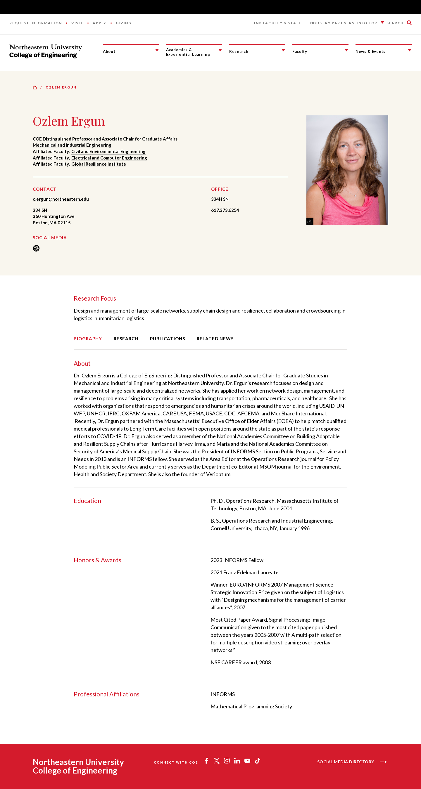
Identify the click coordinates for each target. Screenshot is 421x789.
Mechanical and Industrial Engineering (72, 145)
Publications (167, 338)
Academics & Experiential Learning (188, 52)
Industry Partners (331, 23)
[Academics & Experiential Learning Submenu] (220, 50)
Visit (77, 23)
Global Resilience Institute (98, 164)
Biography (88, 338)
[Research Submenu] (283, 50)
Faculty (299, 51)
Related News (215, 338)
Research (238, 51)
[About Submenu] (157, 50)
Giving (124, 23)
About (109, 51)
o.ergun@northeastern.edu (61, 199)
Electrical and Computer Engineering (109, 157)
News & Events (371, 51)
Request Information (35, 23)
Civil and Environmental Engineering (108, 151)
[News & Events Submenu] (409, 50)
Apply (99, 23)
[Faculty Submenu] (346, 50)
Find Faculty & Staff (276, 23)
